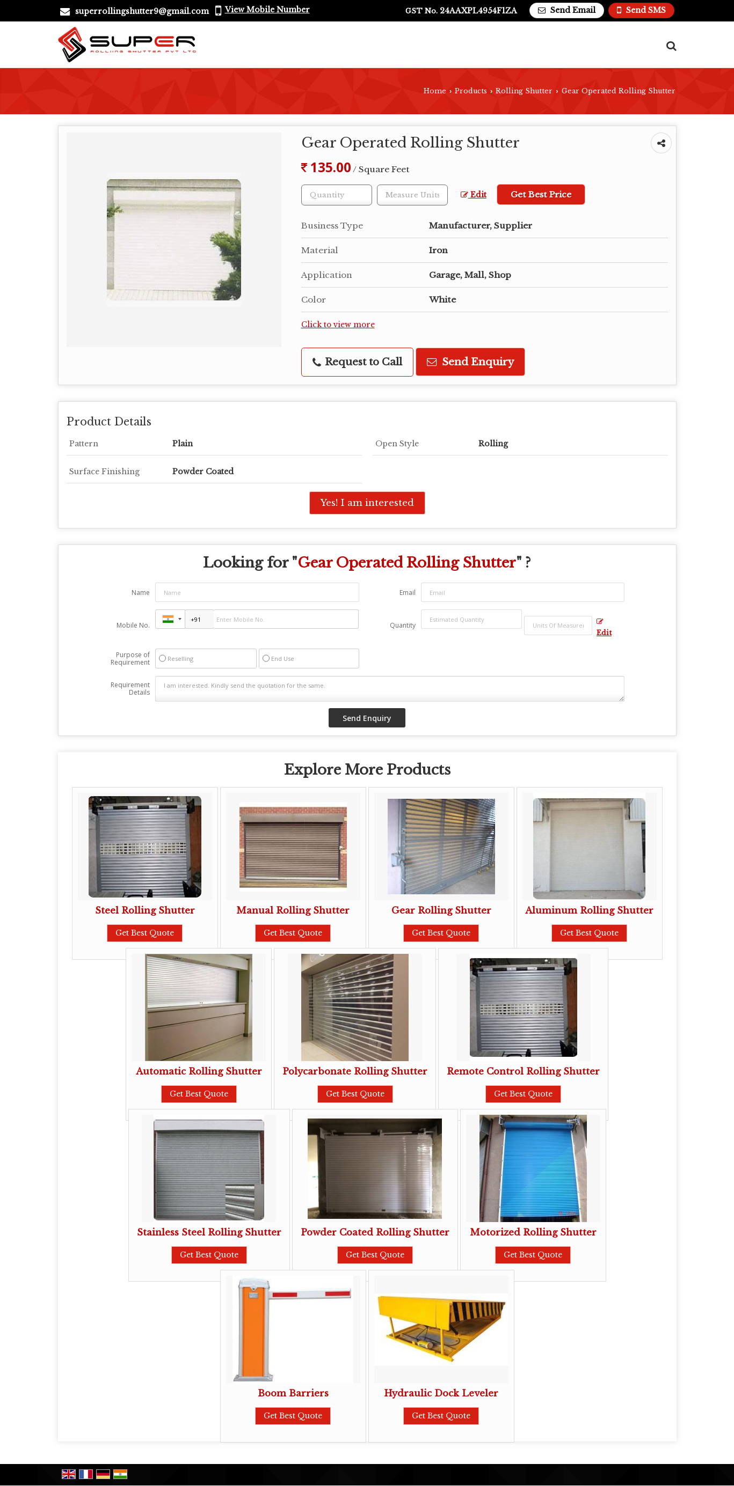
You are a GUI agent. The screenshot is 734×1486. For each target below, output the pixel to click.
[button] (267, 9)
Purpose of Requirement (130, 658)
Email (407, 592)
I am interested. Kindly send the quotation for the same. (389, 689)
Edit (473, 195)
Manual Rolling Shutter (293, 910)
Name (141, 592)
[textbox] (412, 195)
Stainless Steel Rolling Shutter (209, 1232)
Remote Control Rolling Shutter (523, 1071)
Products (471, 91)
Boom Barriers (293, 1393)
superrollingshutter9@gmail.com (142, 11)
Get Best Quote (144, 933)
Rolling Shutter (524, 91)
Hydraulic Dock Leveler (441, 1393)
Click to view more (338, 324)
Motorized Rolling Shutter (533, 1232)
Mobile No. (133, 625)
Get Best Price (541, 194)
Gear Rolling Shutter (441, 910)
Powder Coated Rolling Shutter (375, 1232)
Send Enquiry (470, 362)
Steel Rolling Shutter (145, 910)
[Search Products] (670, 46)
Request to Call (357, 362)
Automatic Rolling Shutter (199, 1071)
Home (435, 91)
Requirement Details (130, 688)
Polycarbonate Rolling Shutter (354, 1071)
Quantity (403, 625)
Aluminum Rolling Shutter (589, 910)
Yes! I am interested (367, 503)
